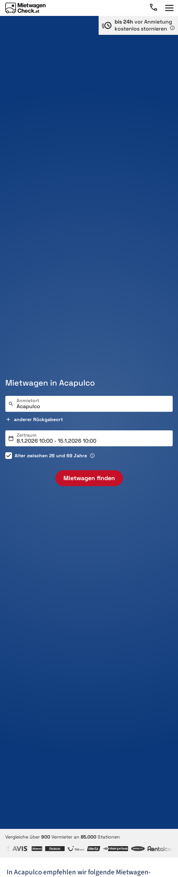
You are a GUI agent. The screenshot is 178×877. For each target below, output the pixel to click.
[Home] (25, 8)
